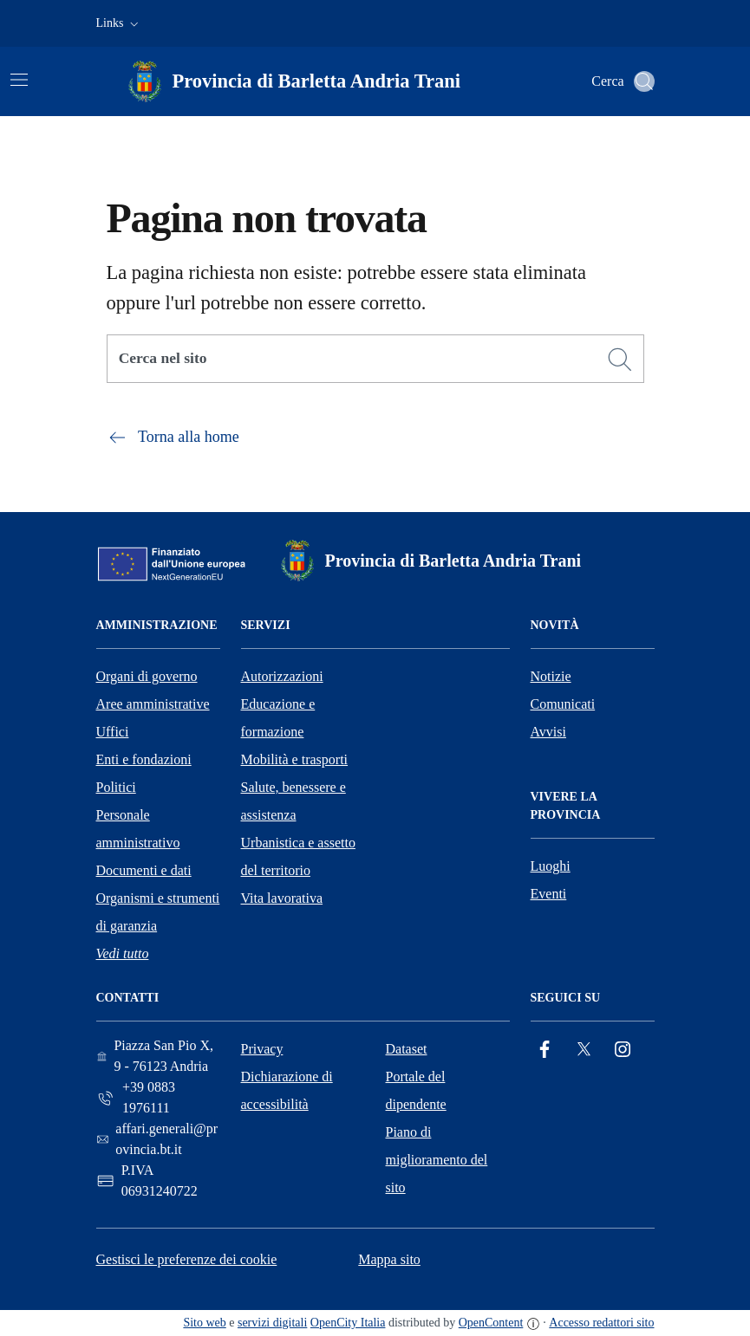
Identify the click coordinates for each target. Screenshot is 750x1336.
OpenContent (491, 1322)
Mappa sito (389, 1259)
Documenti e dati (144, 870)
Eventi (549, 893)
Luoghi (551, 866)
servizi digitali (272, 1322)
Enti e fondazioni (144, 759)
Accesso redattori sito (601, 1322)
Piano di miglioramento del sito (437, 1160)
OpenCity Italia (348, 1322)
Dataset (406, 1048)
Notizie (551, 676)
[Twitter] (583, 1049)
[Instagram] (622, 1049)
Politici (116, 787)
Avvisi (548, 731)
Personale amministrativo (138, 828)
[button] (119, 23)
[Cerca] (620, 359)
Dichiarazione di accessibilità (287, 1090)
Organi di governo (147, 676)
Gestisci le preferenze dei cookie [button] (186, 1259)
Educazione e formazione (278, 718)
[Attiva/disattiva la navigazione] (19, 79)
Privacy (262, 1048)
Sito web (204, 1322)
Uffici (112, 731)
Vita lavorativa (282, 898)
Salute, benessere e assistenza (293, 801)
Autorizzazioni (282, 676)
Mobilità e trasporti (295, 759)
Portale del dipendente (416, 1090)
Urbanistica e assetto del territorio (298, 856)
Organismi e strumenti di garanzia (158, 912)
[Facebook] (544, 1049)
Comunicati (563, 704)
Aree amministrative (153, 704)
